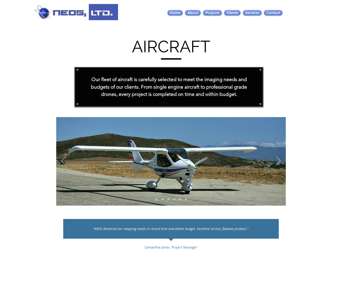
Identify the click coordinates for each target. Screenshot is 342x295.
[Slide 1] (156, 199)
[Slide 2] (162, 199)
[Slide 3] (168, 199)
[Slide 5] (180, 199)
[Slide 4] (174, 199)
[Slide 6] (186, 199)
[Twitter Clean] (269, 283)
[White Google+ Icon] (277, 283)
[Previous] (63, 161)
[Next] (278, 161)
